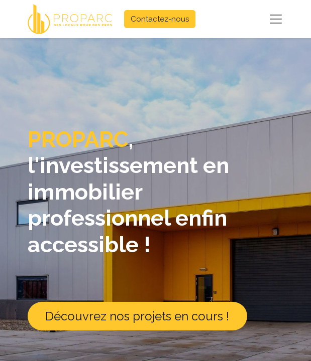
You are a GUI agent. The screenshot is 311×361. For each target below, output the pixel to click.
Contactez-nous (160, 19)
